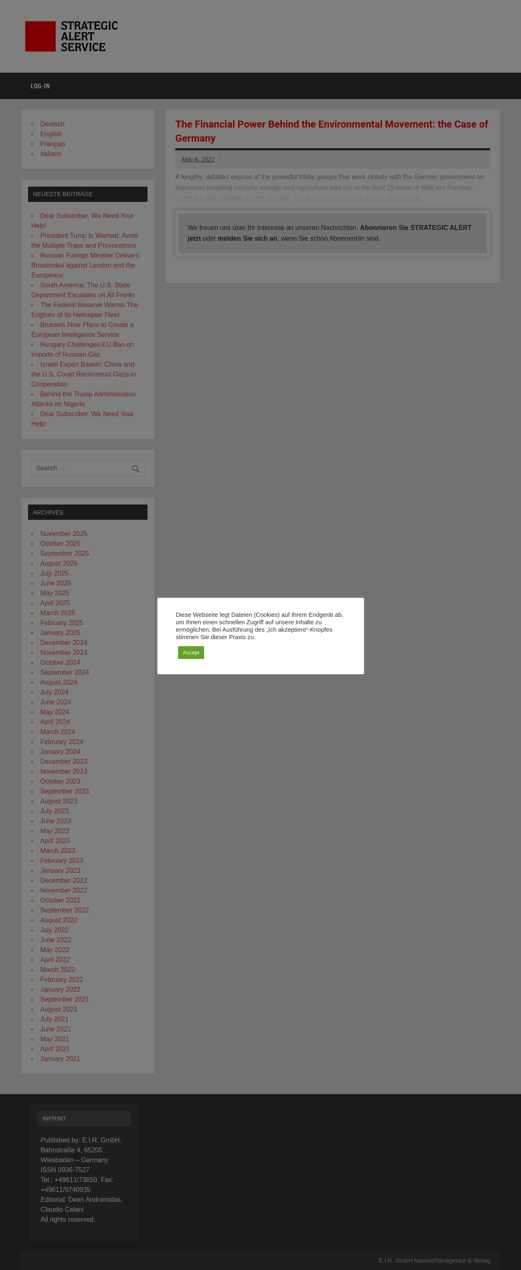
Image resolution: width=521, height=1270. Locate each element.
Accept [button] (191, 652)
